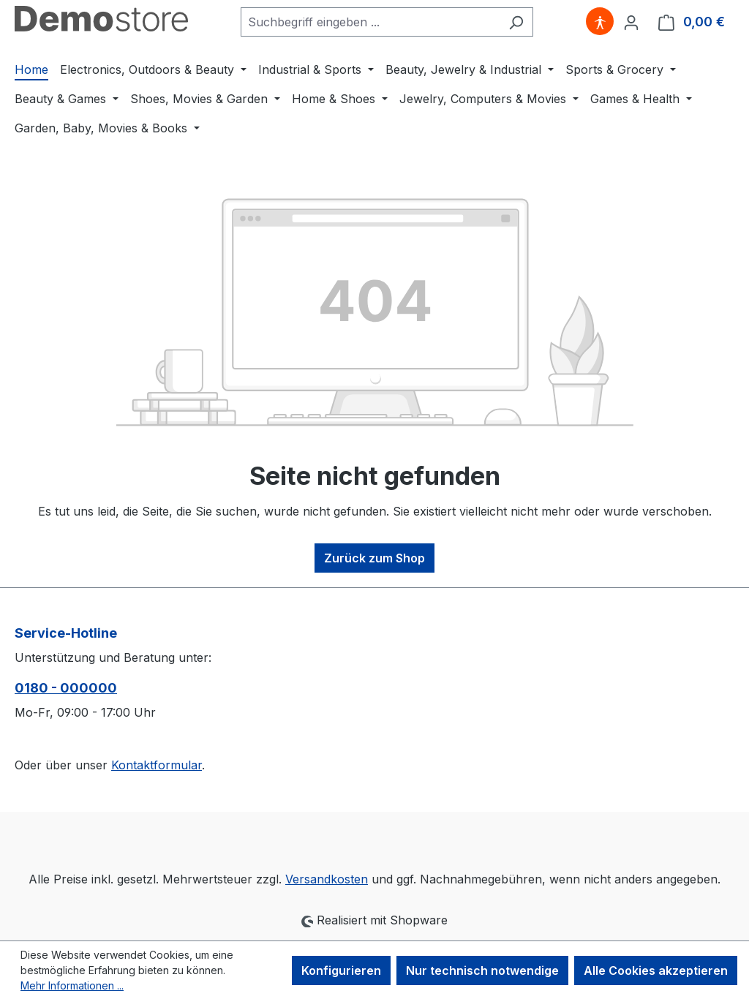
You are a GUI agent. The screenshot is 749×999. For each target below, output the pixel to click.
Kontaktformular (156, 765)
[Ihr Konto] (631, 22)
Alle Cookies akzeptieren (656, 970)
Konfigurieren (341, 970)
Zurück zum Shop (374, 558)
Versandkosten (326, 879)
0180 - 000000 (66, 687)
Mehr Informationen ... (72, 985)
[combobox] (370, 22)
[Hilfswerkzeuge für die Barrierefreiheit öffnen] (600, 22)
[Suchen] (516, 22)
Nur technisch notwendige (482, 970)
